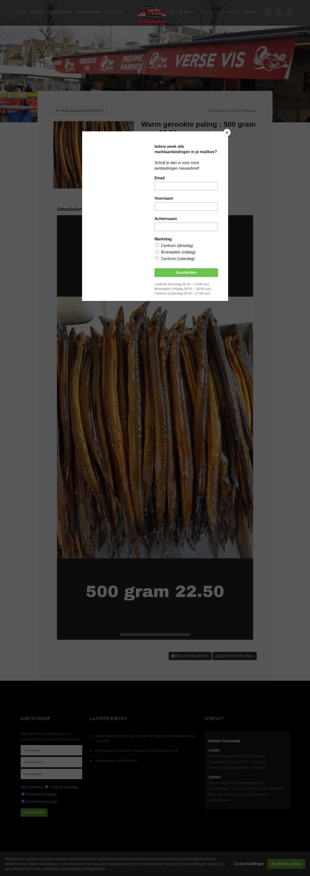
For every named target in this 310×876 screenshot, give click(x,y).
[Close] (227, 132)
